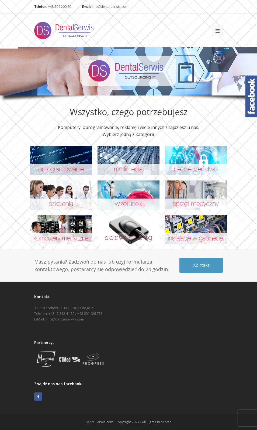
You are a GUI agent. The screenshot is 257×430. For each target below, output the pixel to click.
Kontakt (201, 265)
